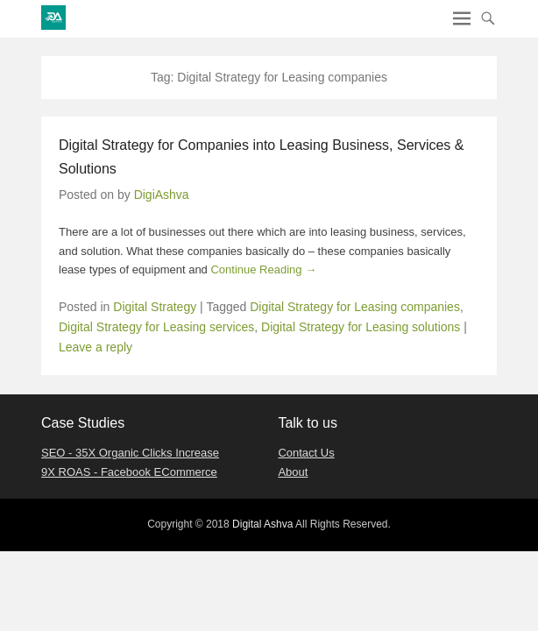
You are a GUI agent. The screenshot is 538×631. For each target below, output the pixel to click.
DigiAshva (161, 195)
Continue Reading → (263, 269)
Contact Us (306, 452)
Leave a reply (95, 347)
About (293, 472)
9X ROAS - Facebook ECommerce (129, 472)
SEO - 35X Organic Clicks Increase (130, 452)
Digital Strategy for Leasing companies (355, 307)
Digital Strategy (154, 307)
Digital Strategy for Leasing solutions (360, 327)
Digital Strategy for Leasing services (156, 327)
